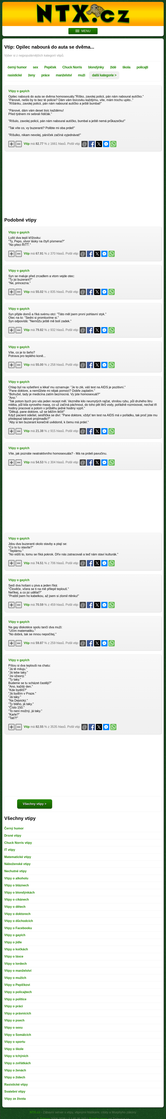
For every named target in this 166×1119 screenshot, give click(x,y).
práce (45, 75)
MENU (82, 31)
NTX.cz (35, 1112)
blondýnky (96, 67)
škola (126, 67)
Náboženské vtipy (17, 864)
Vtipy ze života (15, 1098)
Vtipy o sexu (13, 1027)
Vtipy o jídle (13, 942)
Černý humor (14, 828)
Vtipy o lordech (15, 963)
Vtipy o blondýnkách (19, 892)
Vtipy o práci (13, 1006)
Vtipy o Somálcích (17, 1034)
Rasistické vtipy (16, 1084)
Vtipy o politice (15, 999)
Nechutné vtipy (15, 871)
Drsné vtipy (12, 835)
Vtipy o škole (14, 1049)
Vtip (27, 143)
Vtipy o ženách (15, 1070)
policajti (142, 67)
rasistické (15, 75)
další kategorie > (104, 75)
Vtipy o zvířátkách (17, 1063)
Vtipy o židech (14, 1077)
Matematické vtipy (17, 857)
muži (81, 75)
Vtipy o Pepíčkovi (17, 984)
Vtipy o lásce (13, 956)
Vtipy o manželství (17, 970)
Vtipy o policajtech (18, 992)
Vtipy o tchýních (16, 1056)
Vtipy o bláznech (16, 885)
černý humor (17, 67)
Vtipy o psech (14, 1020)
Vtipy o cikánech (16, 899)
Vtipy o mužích (15, 977)
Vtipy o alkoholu (16, 878)
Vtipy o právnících (17, 1013)
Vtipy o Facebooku (18, 928)
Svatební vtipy (14, 1091)
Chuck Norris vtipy (18, 842)
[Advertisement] (83, 182)
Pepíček (50, 67)
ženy (31, 75)
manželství (64, 75)
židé (113, 67)
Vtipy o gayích (18, 91)
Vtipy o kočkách (16, 949)
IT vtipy (9, 849)
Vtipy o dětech (14, 906)
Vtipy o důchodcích (18, 921)
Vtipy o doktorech (17, 914)
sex (35, 67)
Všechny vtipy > (34, 804)
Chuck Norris (72, 67)
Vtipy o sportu (14, 1041)
